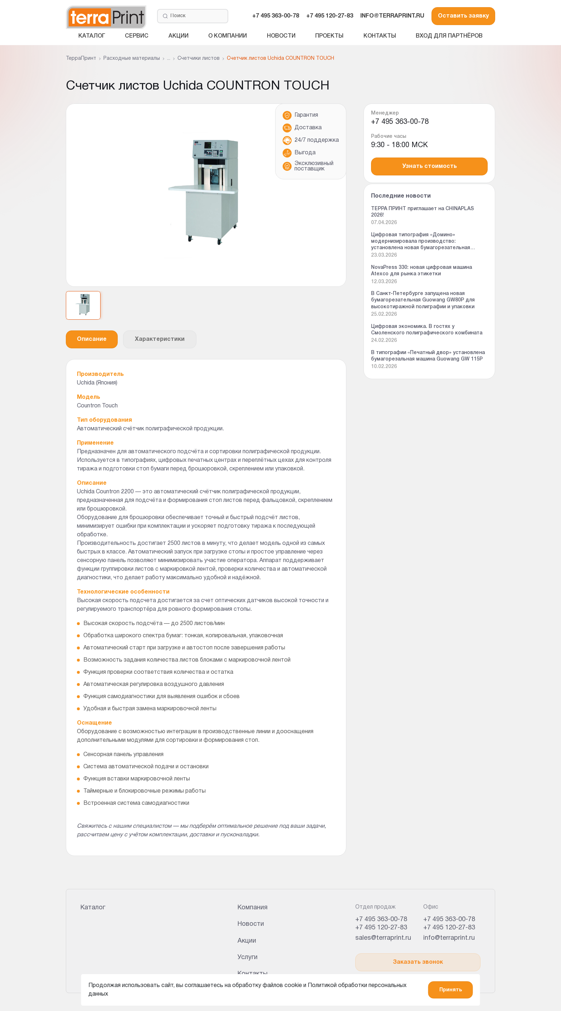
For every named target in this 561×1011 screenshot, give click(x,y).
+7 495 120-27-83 (329, 16)
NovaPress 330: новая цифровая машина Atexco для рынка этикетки (421, 270)
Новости (281, 36)
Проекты (329, 36)
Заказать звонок (418, 962)
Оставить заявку (463, 16)
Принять (450, 990)
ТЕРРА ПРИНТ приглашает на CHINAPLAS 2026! (422, 212)
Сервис (136, 36)
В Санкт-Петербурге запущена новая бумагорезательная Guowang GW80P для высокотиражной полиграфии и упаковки (423, 300)
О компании (227, 36)
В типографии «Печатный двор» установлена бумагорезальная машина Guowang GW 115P (428, 356)
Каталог (91, 36)
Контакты (380, 36)
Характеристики (160, 339)
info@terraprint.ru (449, 938)
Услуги (248, 957)
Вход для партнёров (449, 36)
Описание (92, 339)
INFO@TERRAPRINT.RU (392, 16)
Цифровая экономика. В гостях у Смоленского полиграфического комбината (426, 329)
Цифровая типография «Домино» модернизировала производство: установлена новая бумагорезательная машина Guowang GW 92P (420, 242)
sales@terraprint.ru (383, 938)
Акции (179, 36)
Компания (253, 908)
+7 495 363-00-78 (275, 16)
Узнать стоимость (429, 166)
